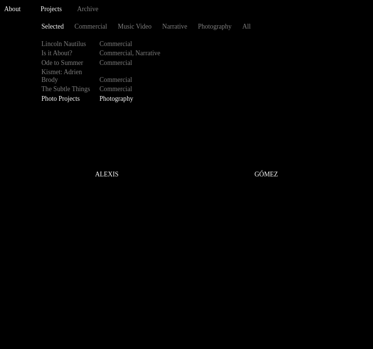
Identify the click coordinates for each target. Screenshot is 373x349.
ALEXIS (107, 174)
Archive (88, 9)
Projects (51, 9)
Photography (214, 26)
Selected (52, 26)
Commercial (90, 26)
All (246, 26)
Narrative (174, 26)
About (12, 9)
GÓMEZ (266, 174)
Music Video (135, 26)
